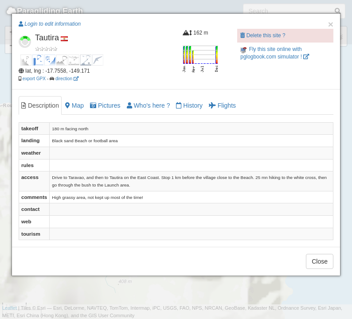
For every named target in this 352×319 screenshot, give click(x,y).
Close (320, 261)
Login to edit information (50, 24)
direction (66, 78)
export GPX (34, 78)
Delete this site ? (262, 35)
